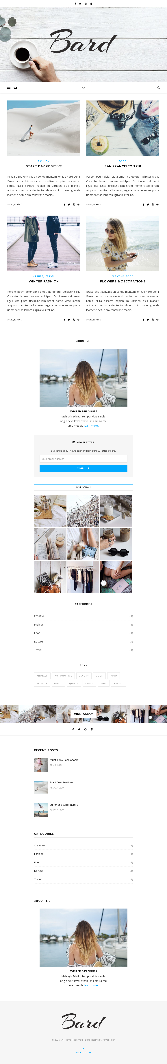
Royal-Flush (16, 204)
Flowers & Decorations (123, 281)
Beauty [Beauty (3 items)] (84, 675)
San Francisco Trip (123, 166)
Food (123, 161)
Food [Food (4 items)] (113, 675)
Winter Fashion (44, 281)
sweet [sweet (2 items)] (89, 683)
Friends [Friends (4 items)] (42, 683)
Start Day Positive (44, 166)
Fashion (44, 161)
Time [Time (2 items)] (104, 683)
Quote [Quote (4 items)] (73, 683)
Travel (50, 276)
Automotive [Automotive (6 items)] (63, 675)
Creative (118, 276)
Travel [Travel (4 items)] (118, 683)
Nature (38, 276)
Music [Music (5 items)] (58, 683)
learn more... (91, 425)
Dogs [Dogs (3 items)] (99, 675)
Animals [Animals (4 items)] (42, 675)
